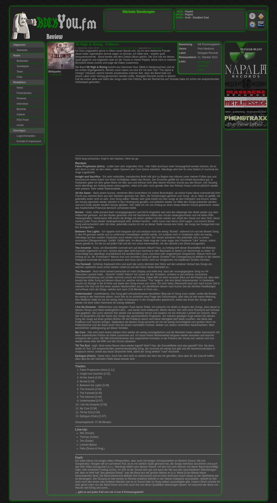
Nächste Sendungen (139, 12)
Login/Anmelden (26, 135)
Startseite (22, 50)
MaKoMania (156, 48)
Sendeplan (23, 66)
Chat (19, 76)
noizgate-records (115, 48)
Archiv (20, 125)
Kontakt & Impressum (29, 141)
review (104, 48)
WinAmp (261, 16)
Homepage (204, 61)
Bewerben (22, 60)
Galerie (21, 114)
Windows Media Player (252, 24)
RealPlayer (261, 24)
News (20, 87)
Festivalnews (24, 93)
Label (201, 69)
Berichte (21, 109)
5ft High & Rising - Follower (97, 44)
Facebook (203, 65)
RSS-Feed (23, 119)
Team (20, 71)
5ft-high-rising (130, 48)
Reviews (21, 98)
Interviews (22, 103)
